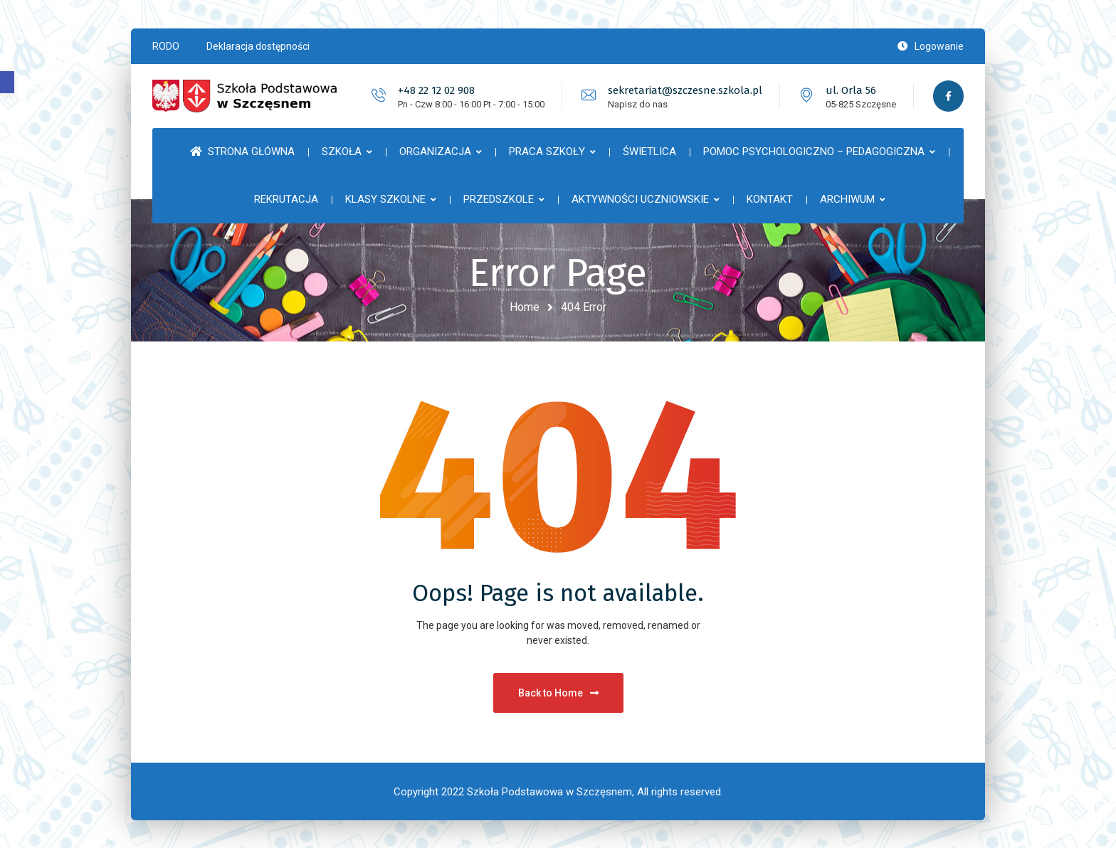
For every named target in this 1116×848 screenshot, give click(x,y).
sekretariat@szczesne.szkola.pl (683, 90)
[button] (7, 82)
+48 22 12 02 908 (434, 90)
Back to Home (558, 692)
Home (524, 307)
